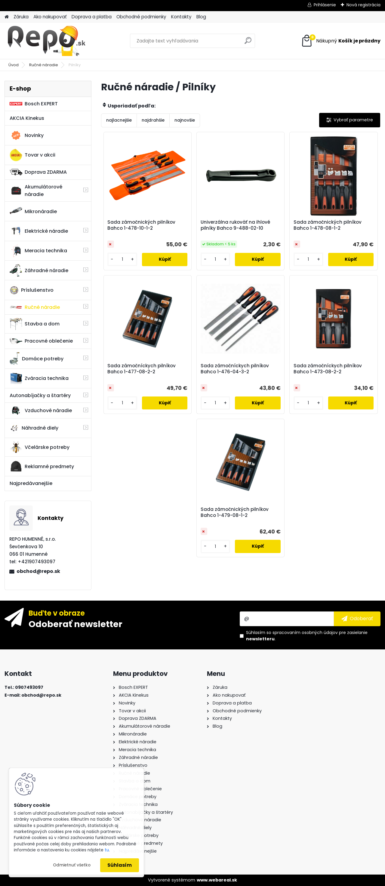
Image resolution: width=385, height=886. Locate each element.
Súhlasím (119, 865)
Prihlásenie (325, 5)
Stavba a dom (35, 324)
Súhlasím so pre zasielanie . (307, 636)
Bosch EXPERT (34, 103)
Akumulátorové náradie (36, 190)
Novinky (27, 135)
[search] (248, 43)
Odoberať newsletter (75, 624)
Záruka (21, 17)
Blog (201, 17)
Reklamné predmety (42, 466)
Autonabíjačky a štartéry (40, 395)
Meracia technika (38, 250)
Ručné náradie (43, 65)
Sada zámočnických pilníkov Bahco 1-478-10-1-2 (141, 225)
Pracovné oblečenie (41, 341)
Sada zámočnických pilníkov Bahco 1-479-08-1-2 (235, 512)
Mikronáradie (33, 211)
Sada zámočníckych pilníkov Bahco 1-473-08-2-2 (328, 369)
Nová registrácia (363, 5)
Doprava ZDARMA (38, 172)
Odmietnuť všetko (72, 865)
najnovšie (184, 120)
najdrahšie (153, 120)
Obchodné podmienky (141, 17)
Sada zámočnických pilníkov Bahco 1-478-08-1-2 (328, 225)
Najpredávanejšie (31, 483)
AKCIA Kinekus (27, 118)
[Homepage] (7, 17)
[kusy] (122, 259)
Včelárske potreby (39, 447)
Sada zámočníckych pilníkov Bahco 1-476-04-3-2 (235, 369)
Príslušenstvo (32, 290)
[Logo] (46, 41)
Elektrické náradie (39, 231)
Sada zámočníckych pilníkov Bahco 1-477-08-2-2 (141, 369)
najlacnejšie (119, 120)
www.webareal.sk (217, 880)
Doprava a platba (92, 17)
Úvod (13, 65)
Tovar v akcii (32, 155)
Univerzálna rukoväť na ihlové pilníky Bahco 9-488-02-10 (235, 225)
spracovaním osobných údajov (305, 633)
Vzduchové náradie (41, 410)
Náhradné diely (34, 428)
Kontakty (181, 17)
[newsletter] (357, 619)
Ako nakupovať (50, 17)
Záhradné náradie (39, 270)
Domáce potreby (36, 358)
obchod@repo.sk (38, 571)
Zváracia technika (39, 378)
